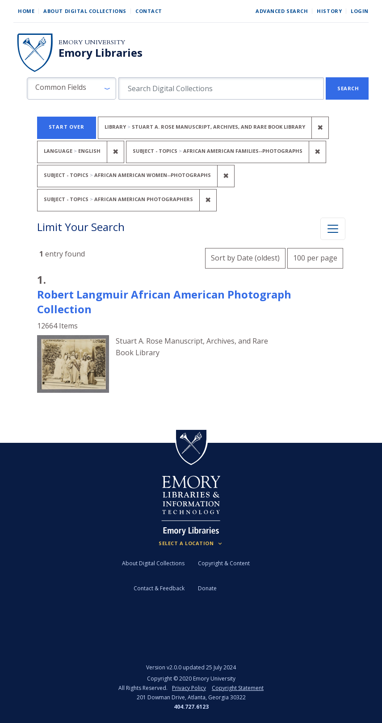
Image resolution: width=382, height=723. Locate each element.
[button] (71, 88)
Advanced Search (282, 11)
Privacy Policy (189, 688)
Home (26, 11)
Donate (207, 588)
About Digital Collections (84, 11)
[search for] (221, 88)
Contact (148, 11)
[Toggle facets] (332, 229)
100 (315, 257)
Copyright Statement (238, 688)
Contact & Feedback (159, 588)
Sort (245, 258)
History (329, 11)
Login (360, 11)
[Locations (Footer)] (191, 543)
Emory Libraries (101, 52)
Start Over (66, 126)
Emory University (92, 42)
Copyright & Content (224, 563)
